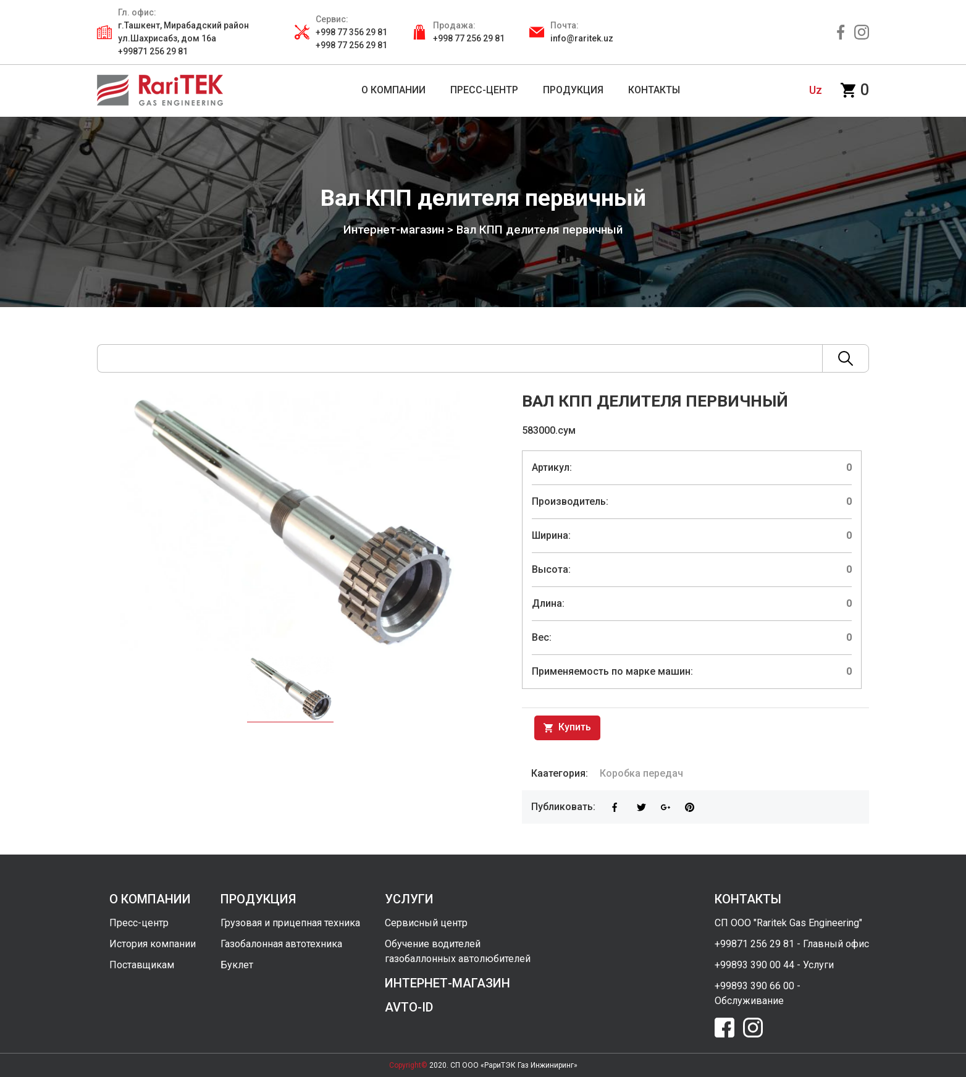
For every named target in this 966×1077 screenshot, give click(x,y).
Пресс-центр (139, 923)
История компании (152, 944)
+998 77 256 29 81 (469, 38)
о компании (150, 899)
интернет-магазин (447, 983)
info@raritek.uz (581, 38)
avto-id (409, 1007)
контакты (748, 899)
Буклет (236, 965)
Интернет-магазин (393, 229)
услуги (409, 899)
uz (815, 89)
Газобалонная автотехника (281, 944)
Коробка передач (641, 773)
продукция (258, 899)
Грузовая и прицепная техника (290, 923)
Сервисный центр (426, 923)
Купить (567, 727)
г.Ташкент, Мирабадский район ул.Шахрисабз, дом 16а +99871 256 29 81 (183, 38)
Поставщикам (141, 965)
